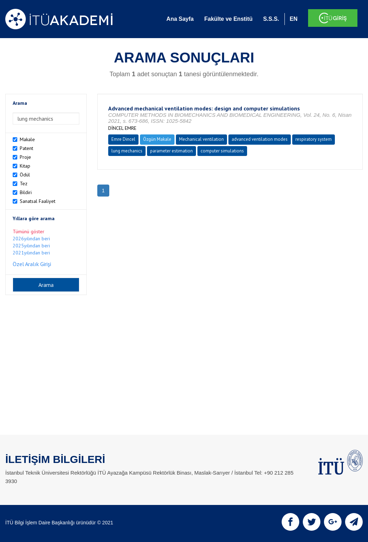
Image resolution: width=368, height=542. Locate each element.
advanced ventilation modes (260, 139)
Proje (25, 157)
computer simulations (222, 151)
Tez (23, 183)
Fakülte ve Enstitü (228, 19)
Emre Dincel (123, 139)
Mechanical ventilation (201, 139)
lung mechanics (126, 151)
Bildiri (26, 192)
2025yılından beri (31, 245)
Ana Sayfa (180, 19)
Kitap (25, 166)
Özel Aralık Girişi (32, 263)
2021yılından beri (31, 252)
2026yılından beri (31, 238)
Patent (26, 148)
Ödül (25, 174)
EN (294, 19)
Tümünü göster (28, 231)
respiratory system (313, 139)
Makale (27, 139)
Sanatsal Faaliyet (37, 201)
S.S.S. (271, 19)
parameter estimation (171, 151)
